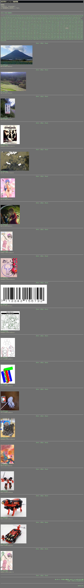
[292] (58, 28)
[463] (66, 36)
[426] (40, 35)
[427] (43, 35)
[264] (58, 26)
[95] (55, 18)
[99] (65, 18)
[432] (58, 35)
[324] (69, 29)
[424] (34, 35)
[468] (81, 36)
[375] (55, 32)
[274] (5, 28)
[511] (43, 39)
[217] (2, 25)
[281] (25, 28)
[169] (25, 22)
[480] (34, 37)
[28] (64, 15)
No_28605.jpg (4, 91)
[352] (69, 31)
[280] (22, 28)
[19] (43, 15)
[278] (16, 28)
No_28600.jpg (4, 224)
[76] (11, 18)
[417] (13, 35)
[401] (49, 33)
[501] (13, 39)
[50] (32, 17)
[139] (19, 21)
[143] (31, 21)
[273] (2, 28)
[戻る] (42, 43)
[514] (52, 39)
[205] (49, 24)
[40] (9, 17)
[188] (81, 22)
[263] (55, 26)
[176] (46, 22)
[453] (37, 36)
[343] (43, 31)
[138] (16, 21)
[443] (7, 36)
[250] (16, 26)
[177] (49, 22)
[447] (19, 36)
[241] (72, 25)
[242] (75, 25)
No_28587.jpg (4, 544)
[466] (75, 36)
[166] (16, 22)
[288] (46, 28)
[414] (5, 35)
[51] (34, 17)
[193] (13, 24)
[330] (5, 31)
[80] (20, 18)
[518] (63, 39)
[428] (46, 35)
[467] (78, 36)
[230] (40, 25)
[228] (34, 25)
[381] (72, 32)
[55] (44, 17)
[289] (49, 28)
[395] (31, 33)
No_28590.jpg (4, 464)
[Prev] (37, 43)
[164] (10, 22)
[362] (16, 32)
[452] (34, 36)
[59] (53, 17)
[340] (34, 31)
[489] (61, 37)
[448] (22, 36)
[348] (58, 31)
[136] (10, 21)
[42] (13, 17)
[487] (55, 37)
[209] (61, 24)
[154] (64, 21)
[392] (22, 33)
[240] (69, 25)
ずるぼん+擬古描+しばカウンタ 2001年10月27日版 (72, 579)
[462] (64, 36)
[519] (66, 39)
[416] (10, 35)
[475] (19, 37)
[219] (7, 25)
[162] (5, 22)
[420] (22, 35)
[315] (43, 29)
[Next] (46, 43)
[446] (16, 36)
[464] (69, 36)
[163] (7, 22)
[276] (10, 28)
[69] (76, 17)
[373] (49, 32)
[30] (68, 15)
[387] (7, 33)
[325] (72, 29)
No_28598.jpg (4, 277)
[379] (66, 32)
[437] (72, 35)
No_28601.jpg (4, 198)
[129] (72, 20)
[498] (5, 39)
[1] (5, 15)
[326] (75, 29)
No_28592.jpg (4, 411)
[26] (59, 15)
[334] (16, 31)
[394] (28, 33)
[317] (49, 29)
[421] (25, 35)
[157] (72, 21)
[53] (39, 17)
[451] (31, 36)
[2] (7, 15)
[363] (19, 32)
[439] (78, 35)
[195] (19, 24)
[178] (52, 22)
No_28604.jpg (4, 118)
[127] (66, 20)
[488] (58, 37)
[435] (66, 35)
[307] (19, 29)
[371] (43, 32)
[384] (81, 32)
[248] (10, 26)
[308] (22, 29)
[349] (61, 31)
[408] (69, 33)
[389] (13, 33)
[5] (12, 15)
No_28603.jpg (4, 144)
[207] (55, 24)
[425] (37, 35)
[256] (34, 26)
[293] (61, 28)
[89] (41, 18)
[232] (46, 25)
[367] (31, 32)
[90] (44, 18)
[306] (16, 29)
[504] (22, 39)
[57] (48, 17)
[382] (75, 32)
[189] (2, 24)
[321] (61, 29)
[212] (69, 24)
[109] (13, 20)
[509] (37, 39)
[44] (18, 17)
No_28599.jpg (4, 251)
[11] (24, 15)
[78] (16, 18)
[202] (40, 24)
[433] (61, 35)
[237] (61, 25)
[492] (69, 37)
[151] (55, 21)
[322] (63, 29)
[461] (61, 36)
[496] (81, 37)
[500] (10, 39)
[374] (52, 32)
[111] (19, 20)
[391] (19, 33)
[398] (40, 33)
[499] (7, 39)
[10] (21, 15)
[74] (6, 18)
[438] (75, 35)
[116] (34, 20)
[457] (49, 36)
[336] (22, 31)
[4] (11, 15)
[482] (40, 37)
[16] (35, 15)
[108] (10, 20)
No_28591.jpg (4, 437)
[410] (75, 33)
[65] (67, 17)
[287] (43, 28)
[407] (66, 33)
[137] (13, 21)
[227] (31, 25)
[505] (25, 39)
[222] (16, 25)
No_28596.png (4, 331)
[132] (81, 20)
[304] (10, 29)
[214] (75, 24)
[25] (57, 15)
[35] (80, 15)
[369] (37, 32)
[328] (81, 29)
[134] (5, 21)
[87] (37, 18)
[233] (49, 25)
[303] (7, 29)
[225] (25, 25)
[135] (7, 21)
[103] (76, 18)
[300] (81, 28)
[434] (64, 35)
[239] (66, 25)
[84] (30, 18)
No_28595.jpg (4, 357)
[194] (16, 24)
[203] (43, 24)
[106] (5, 20)
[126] (63, 20)
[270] (75, 26)
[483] (43, 37)
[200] (34, 24)
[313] (37, 29)
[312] (34, 29)
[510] (40, 39)
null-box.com (80, 585)
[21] (47, 15)
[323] (66, 29)
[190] (5, 24)
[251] (19, 26)
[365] (25, 32)
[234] (52, 25)
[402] (52, 33)
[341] (37, 31)
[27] (61, 15)
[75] (9, 18)
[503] (19, 39)
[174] (40, 22)
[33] (75, 15)
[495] (78, 37)
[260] (46, 26)
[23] (52, 15)
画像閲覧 (10, 12)
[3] (9, 15)
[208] (58, 24)
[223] (19, 25)
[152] (58, 21)
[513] (49, 39)
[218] (5, 25)
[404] (58, 33)
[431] (55, 35)
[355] (78, 31)
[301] (2, 29)
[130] (75, 20)
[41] (11, 17)
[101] (70, 18)
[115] (31, 20)
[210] (64, 24)
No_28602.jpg (4, 171)
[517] (61, 39)
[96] (58, 18)
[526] (5, 40)
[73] (4, 18)
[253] (25, 26)
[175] (43, 22)
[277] (13, 28)
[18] (40, 15)
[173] (37, 22)
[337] (25, 31)
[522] (75, 39)
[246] (5, 26)
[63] (62, 17)
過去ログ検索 (4, 12)
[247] (7, 26)
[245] (2, 26)
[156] (69, 21)
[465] (72, 36)
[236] (58, 25)
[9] (19, 15)
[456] (46, 36)
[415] (7, 35)
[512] (46, 39)
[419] (19, 35)
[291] (55, 28)
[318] (52, 29)
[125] (60, 20)
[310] (28, 29)
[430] (52, 35)
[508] (34, 39)
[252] (22, 26)
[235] (55, 25)
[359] (7, 32)
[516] (58, 39)
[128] (69, 20)
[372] (46, 32)
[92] (48, 18)
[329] (2, 31)
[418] (16, 35)
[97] (60, 18)
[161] (2, 22)
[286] (40, 28)
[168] (22, 22)
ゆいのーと (57, 579)
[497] (2, 39)
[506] (28, 39)
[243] (78, 25)
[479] (31, 37)
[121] (48, 20)
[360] (10, 32)
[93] (51, 18)
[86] (34, 18)
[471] (7, 37)
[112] (22, 20)
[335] (19, 31)
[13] (28, 15)
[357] (2, 32)
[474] (16, 37)
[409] (72, 33)
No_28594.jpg (4, 384)
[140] (22, 21)
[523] (78, 39)
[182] (64, 22)
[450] (28, 36)
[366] (28, 32)
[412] (81, 33)
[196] (22, 24)
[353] (72, 31)
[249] (13, 26)
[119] (42, 20)
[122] (51, 20)
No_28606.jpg (4, 65)
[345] (49, 31)
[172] (34, 22)
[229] (37, 25)
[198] (28, 24)
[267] (66, 26)
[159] (78, 21)
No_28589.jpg (4, 491)
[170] (28, 22)
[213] (72, 24)
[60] (55, 17)
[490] (64, 37)
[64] (65, 17)
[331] (7, 31)
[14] (31, 15)
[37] (2, 17)
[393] (25, 33)
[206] (52, 24)
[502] (16, 39)
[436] (69, 35)
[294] (64, 28)
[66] (69, 17)
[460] (58, 36)
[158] (75, 21)
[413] (2, 35)
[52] (37, 17)
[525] (2, 40)
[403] (55, 33)
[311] (31, 29)
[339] (31, 31)
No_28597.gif (4, 304)
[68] (74, 17)
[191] (7, 24)
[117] (37, 20)
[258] (40, 26)
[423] (31, 35)
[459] (55, 36)
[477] (25, 37)
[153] (61, 21)
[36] (82, 15)
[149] (49, 21)
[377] (61, 32)
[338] (28, 31)
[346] (52, 31)
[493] (72, 37)
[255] (31, 26)
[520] (69, 39)
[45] (20, 17)
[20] (45, 15)
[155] (66, 21)
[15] (33, 15)
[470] (5, 37)
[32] (73, 15)
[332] (10, 31)
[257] (37, 26)
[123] (54, 20)
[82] (25, 18)
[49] (30, 17)
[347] (55, 31)
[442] (5, 36)
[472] (10, 37)
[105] (2, 20)
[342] (40, 31)
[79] (18, 18)
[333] (13, 31)
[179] (55, 22)
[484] (46, 37)
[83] (27, 18)
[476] (22, 37)
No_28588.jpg (4, 517)
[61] (58, 17)
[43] (16, 17)
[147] (43, 21)
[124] (57, 20)
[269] (72, 26)
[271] (78, 26)
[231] (43, 25)
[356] (81, 31)
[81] (23, 18)
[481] (37, 37)
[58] (51, 17)
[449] (25, 36)
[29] (66, 15)
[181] (61, 22)
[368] (34, 32)
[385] (2, 33)
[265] (61, 26)
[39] (6, 17)
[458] (52, 36)
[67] (72, 17)
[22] (50, 15)
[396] (34, 33)
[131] (78, 20)
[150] (52, 21)
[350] (64, 31)
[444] (10, 36)
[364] (22, 32)
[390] (16, 33)
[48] (27, 17)
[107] (7, 20)
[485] (49, 37)
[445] (13, 36)
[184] (69, 22)
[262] (52, 26)
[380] (69, 32)
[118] (40, 20)
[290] (52, 28)
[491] (66, 37)
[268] (69, 26)
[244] (81, 25)
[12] (26, 15)
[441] (2, 36)
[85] (32, 18)
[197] (25, 24)
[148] (46, 21)
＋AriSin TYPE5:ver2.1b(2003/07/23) (74, 580)
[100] (67, 18)
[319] (55, 29)
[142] (28, 21)
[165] (13, 22)
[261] (49, 26)
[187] (78, 22)
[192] (10, 24)
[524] (81, 39)
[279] (19, 28)
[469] (2, 37)
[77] (13, 18)
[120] (45, 20)
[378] (64, 32)
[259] (43, 26)
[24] (54, 15)
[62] (60, 17)
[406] (64, 33)
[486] (52, 37)
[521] (72, 39)
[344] (46, 31)
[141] (25, 21)
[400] (46, 33)
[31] (71, 15)
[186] (75, 22)
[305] (13, 29)
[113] (25, 20)
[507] (31, 39)
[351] (66, 31)
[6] (14, 15)
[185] (72, 22)
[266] (64, 26)
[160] (81, 21)
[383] (78, 32)
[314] (40, 29)
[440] (81, 35)
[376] (58, 32)
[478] (28, 37)
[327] (78, 29)
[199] (31, 24)
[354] (75, 31)
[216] (81, 24)
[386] (5, 33)
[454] (40, 36)
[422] (28, 35)
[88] (39, 18)
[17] (38, 15)
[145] (37, 21)
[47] (25, 17)
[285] (37, 28)
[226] (28, 25)
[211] (66, 24)
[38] (4, 17)
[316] (46, 29)
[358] (5, 32)
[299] (78, 28)
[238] (64, 25)
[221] (13, 25)
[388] (10, 33)
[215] (78, 24)
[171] (31, 22)
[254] (28, 26)
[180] (58, 22)
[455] (43, 36)
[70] (79, 17)
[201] (37, 24)
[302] (5, 29)
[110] (16, 20)
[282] (28, 28)
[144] (34, 21)
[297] (72, 28)
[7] (16, 15)
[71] (81, 17)
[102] (73, 18)
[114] (28, 20)
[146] (40, 21)
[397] (37, 33)
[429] (49, 35)
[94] (53, 18)
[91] (46, 18)
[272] (81, 26)
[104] (79, 18)
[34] (78, 15)
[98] (62, 18)
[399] (43, 33)
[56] (46, 17)
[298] (75, 28)
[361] (13, 32)
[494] (75, 37)
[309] (25, 29)
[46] (23, 17)
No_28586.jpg (4, 570)
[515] (55, 39)
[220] (10, 25)
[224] (22, 25)
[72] (2, 18)
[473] (13, 37)
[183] (66, 22)
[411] (78, 33)
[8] (17, 15)
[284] (34, 28)
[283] (31, 28)
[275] (7, 28)
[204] (46, 24)
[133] (2, 21)
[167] (19, 22)
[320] (58, 29)
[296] (69, 28)
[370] (40, 32)
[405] (61, 33)
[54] (41, 17)
